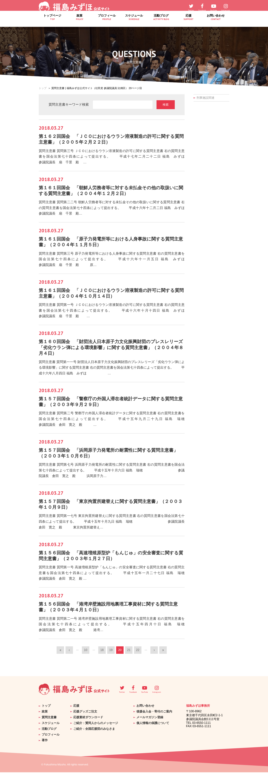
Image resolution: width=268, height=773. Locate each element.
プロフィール (106, 21)
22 (137, 653)
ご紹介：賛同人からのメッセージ (95, 724)
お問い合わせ (215, 21)
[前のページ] (69, 653)
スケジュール (134, 21)
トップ (43, 88)
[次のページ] (154, 653)
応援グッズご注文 (85, 714)
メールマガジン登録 (149, 719)
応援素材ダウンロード (88, 719)
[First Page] (60, 653)
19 (111, 653)
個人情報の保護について (152, 724)
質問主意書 (49, 719)
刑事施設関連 (205, 97)
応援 (188, 21)
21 (128, 653)
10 (85, 653)
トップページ (52, 21)
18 (102, 653)
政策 (79, 21)
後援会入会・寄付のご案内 (154, 714)
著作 (45, 741)
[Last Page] (163, 653)
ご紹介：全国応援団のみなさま (94, 730)
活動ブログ (161, 21)
